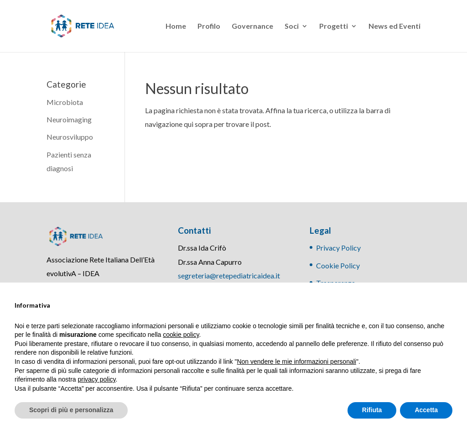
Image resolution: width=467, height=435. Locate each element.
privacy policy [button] (97, 379)
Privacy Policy (338, 247)
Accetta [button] (426, 410)
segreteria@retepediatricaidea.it (229, 275)
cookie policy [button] (181, 334)
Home (176, 26)
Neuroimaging (69, 119)
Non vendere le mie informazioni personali (296, 361)
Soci (292, 26)
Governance (252, 26)
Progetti (333, 26)
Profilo (208, 26)
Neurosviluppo (70, 136)
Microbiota (65, 102)
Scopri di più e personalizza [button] (71, 410)
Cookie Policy (338, 265)
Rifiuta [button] (372, 410)
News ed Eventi (394, 26)
